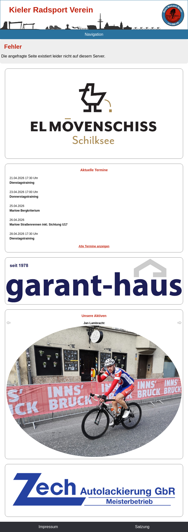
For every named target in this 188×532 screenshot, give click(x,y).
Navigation (94, 34)
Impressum (48, 527)
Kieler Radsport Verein (51, 9)
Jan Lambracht (93, 323)
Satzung (142, 527)
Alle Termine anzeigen (94, 246)
